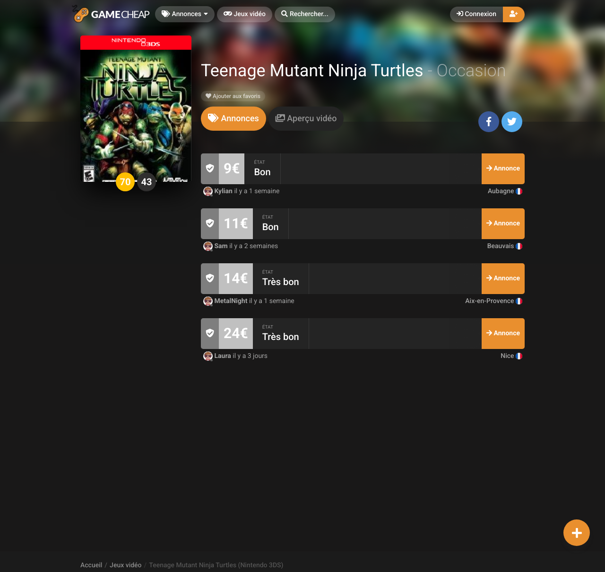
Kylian (218, 191)
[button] (305, 14)
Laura (218, 356)
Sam (216, 246)
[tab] (233, 119)
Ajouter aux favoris (233, 96)
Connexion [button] (476, 14)
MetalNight (226, 301)
